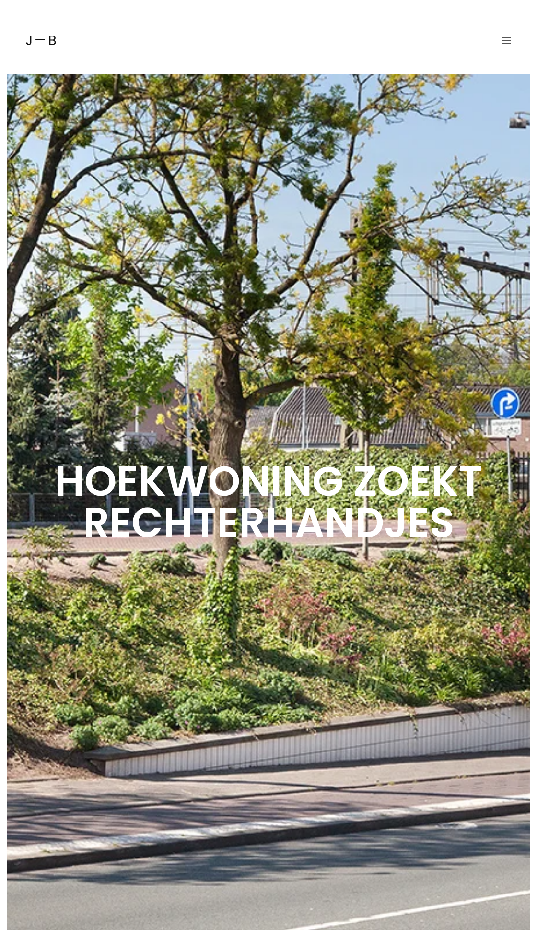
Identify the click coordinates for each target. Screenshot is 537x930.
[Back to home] (41, 40)
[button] (506, 40)
